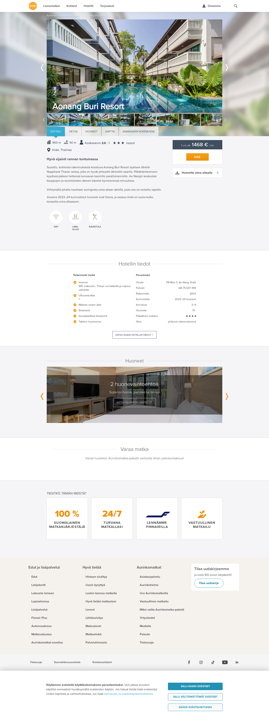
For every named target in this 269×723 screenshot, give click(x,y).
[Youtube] (225, 662)
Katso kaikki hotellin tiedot (133, 334)
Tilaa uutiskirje (209, 583)
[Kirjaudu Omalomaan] (211, 5)
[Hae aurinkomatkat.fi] (235, 5)
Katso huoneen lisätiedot (134, 402)
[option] (134, 66)
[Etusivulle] (33, 6)
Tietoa (73, 131)
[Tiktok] (213, 662)
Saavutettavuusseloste (67, 662)
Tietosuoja (36, 662)
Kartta (110, 131)
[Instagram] (201, 662)
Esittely (55, 131)
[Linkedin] (237, 662)
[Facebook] (189, 662)
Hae (197, 157)
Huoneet (91, 131)
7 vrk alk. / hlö (197, 145)
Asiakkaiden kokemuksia (139, 131)
